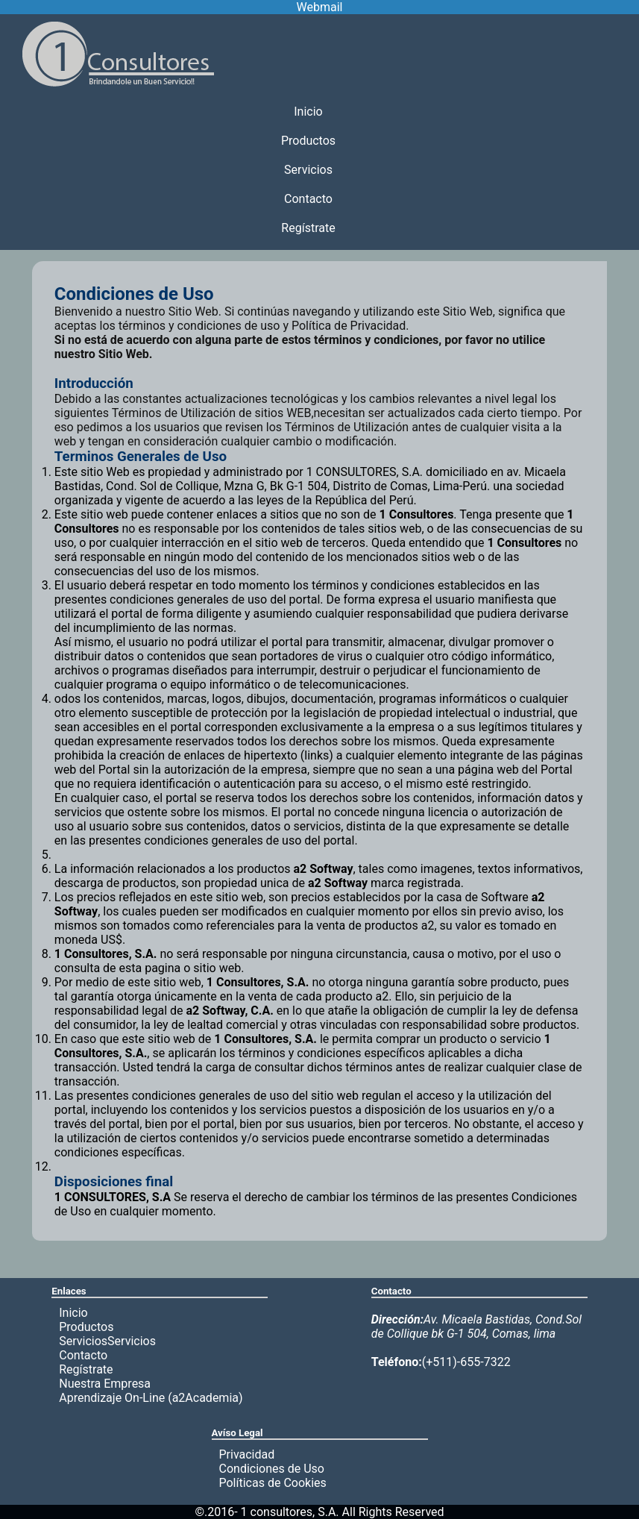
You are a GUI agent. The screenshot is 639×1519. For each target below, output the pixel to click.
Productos (308, 141)
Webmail (320, 7)
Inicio (308, 111)
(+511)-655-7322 (441, 1362)
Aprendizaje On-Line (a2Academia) (150, 1398)
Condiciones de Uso (271, 1469)
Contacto (308, 199)
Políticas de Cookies (273, 1483)
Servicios (308, 170)
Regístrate (308, 228)
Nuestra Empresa (105, 1384)
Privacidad (247, 1454)
